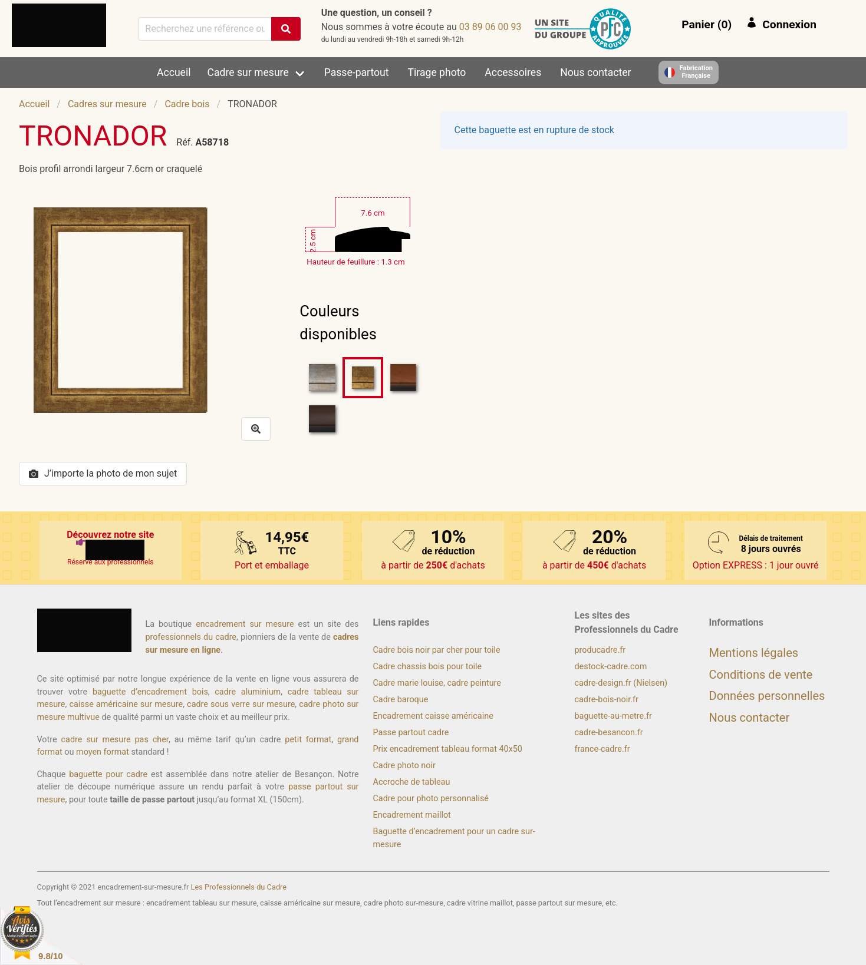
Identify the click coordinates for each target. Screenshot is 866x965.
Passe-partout (356, 72)
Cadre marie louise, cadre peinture (437, 683)
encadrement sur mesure (245, 624)
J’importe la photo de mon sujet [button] (103, 473)
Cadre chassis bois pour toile (427, 667)
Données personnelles (767, 696)
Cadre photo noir (404, 766)
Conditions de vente (761, 674)
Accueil (173, 72)
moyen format (102, 752)
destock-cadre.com (611, 667)
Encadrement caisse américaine (433, 716)
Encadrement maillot (412, 815)
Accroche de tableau (411, 782)
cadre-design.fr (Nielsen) (621, 683)
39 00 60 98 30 (490, 26)
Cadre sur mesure (248, 72)
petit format (308, 740)
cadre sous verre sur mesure (241, 704)
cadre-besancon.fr (609, 733)
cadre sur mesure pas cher (115, 740)
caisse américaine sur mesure (126, 704)
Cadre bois (186, 104)
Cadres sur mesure (107, 104)
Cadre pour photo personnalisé (431, 799)
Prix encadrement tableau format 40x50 (447, 749)
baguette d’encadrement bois (150, 692)
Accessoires (513, 72)
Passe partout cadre (411, 733)
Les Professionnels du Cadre (239, 887)
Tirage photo (437, 72)
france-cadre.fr (602, 749)
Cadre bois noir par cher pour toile (436, 650)
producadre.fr (600, 650)
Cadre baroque (401, 700)
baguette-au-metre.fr (613, 716)
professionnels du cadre (191, 637)
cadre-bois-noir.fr (606, 700)
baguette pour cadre (108, 774)
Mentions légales (754, 653)
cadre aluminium (248, 692)
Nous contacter (595, 72)
